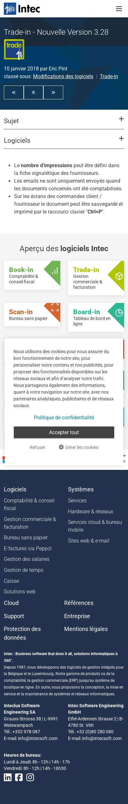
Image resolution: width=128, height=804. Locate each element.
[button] (14, 92)
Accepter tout (64, 432)
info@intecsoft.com (37, 738)
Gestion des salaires (26, 559)
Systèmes (81, 489)
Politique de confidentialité (64, 418)
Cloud (11, 603)
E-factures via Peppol (28, 548)
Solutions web (20, 592)
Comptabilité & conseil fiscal (29, 504)
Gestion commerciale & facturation (30, 523)
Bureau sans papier (25, 537)
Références (78, 603)
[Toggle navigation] (119, 9)
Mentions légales (86, 629)
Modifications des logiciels (63, 76)
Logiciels (15, 489)
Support (14, 616)
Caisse (11, 581)
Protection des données (22, 633)
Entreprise (77, 616)
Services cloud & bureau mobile (95, 526)
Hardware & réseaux (90, 511)
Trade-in (109, 76)
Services (77, 501)
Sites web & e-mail (88, 541)
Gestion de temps (23, 570)
